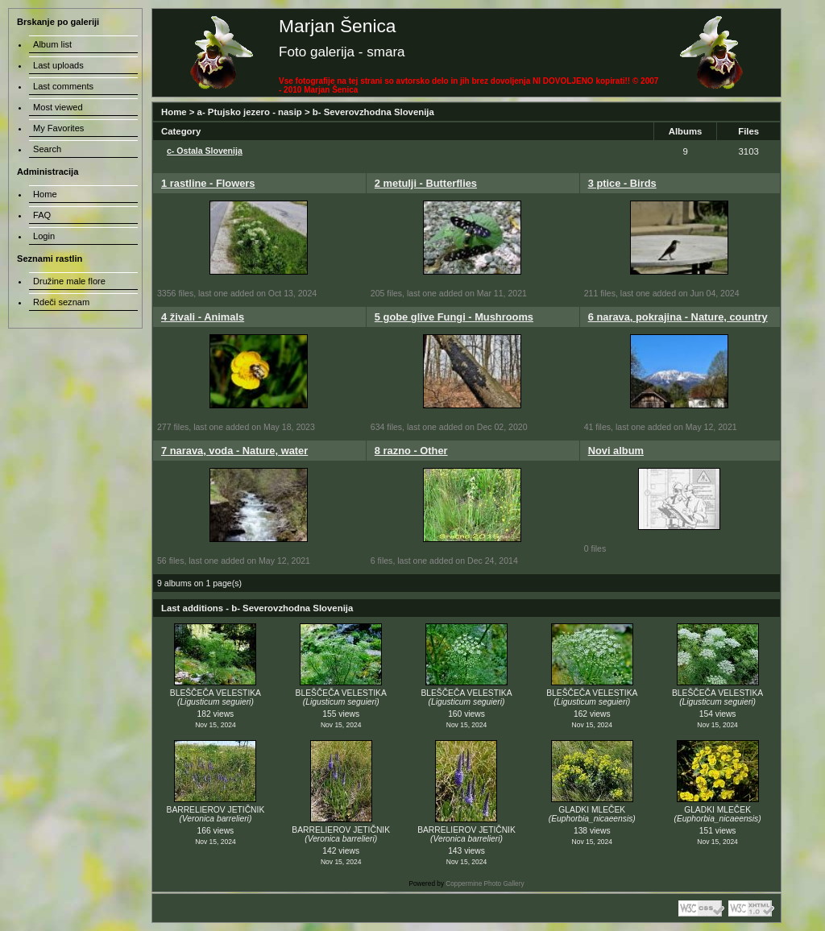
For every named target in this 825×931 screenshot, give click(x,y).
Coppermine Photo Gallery (485, 884)
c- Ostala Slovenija (205, 150)
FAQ (42, 215)
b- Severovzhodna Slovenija (373, 112)
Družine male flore (69, 281)
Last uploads (58, 65)
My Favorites (58, 128)
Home (174, 112)
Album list (52, 44)
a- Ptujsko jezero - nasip (249, 112)
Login (44, 236)
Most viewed (58, 107)
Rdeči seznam (61, 302)
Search (47, 149)
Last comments (63, 86)
